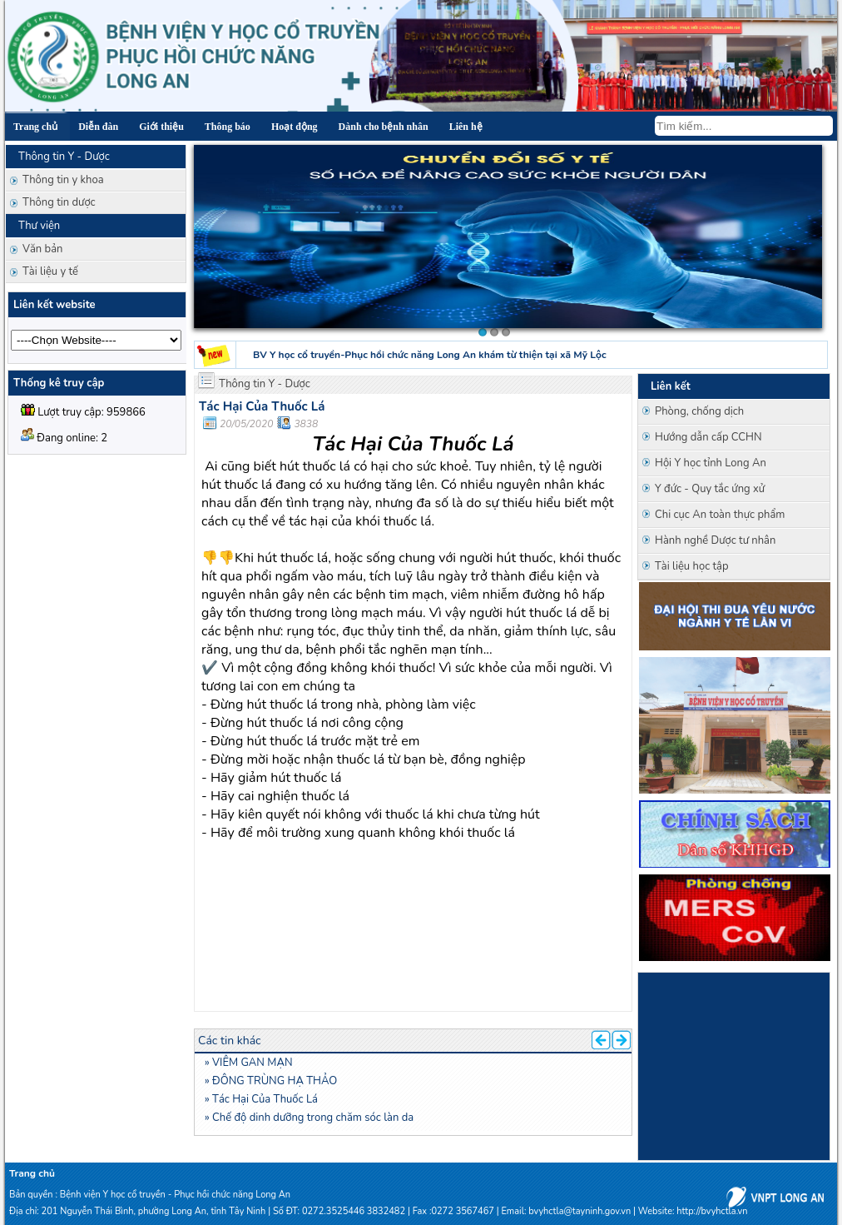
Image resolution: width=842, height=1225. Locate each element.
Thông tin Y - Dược (264, 383)
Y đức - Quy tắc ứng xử (710, 488)
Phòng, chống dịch (699, 411)
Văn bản (42, 249)
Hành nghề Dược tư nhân (715, 540)
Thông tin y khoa (63, 179)
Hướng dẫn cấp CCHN (708, 437)
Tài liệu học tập (692, 566)
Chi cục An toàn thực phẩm (720, 514)
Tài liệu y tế (50, 271)
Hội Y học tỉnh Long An (710, 463)
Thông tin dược (59, 202)
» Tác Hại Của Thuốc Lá (261, 1099)
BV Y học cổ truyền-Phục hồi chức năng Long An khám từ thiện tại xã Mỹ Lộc (430, 354)
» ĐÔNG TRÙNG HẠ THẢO (271, 1080)
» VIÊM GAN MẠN (249, 1062)
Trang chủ (32, 1173)
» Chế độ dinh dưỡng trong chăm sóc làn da (309, 1117)
